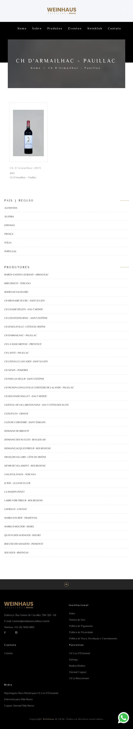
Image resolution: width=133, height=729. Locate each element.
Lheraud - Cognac (15, 509)
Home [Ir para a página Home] (22, 28)
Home (36, 68)
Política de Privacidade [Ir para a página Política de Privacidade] (81, 632)
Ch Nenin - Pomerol (16, 370)
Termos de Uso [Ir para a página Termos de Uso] (77, 619)
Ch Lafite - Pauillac (16, 352)
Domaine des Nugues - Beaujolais (24, 439)
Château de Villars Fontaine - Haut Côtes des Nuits (36, 404)
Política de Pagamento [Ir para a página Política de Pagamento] (81, 626)
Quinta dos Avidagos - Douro (22, 535)
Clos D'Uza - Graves (16, 413)
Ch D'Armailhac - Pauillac (20, 335)
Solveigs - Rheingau (16, 552)
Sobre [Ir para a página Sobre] (37, 28)
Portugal (10, 251)
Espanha (9, 225)
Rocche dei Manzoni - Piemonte (23, 543)
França (8, 233)
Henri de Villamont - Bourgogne (24, 465)
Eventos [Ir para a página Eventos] (75, 28)
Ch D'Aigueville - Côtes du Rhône (24, 326)
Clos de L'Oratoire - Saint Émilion (24, 422)
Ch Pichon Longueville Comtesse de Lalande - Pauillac (39, 387)
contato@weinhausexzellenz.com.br (31, 621)
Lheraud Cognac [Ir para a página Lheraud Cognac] (77, 672)
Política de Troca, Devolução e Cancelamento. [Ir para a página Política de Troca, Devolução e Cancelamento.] (93, 638)
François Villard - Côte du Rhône (25, 457)
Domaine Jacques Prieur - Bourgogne (27, 448)
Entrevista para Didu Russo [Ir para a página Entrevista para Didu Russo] (18, 699)
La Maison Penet (14, 491)
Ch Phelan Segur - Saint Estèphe (24, 378)
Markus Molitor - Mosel (19, 526)
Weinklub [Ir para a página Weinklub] (94, 28)
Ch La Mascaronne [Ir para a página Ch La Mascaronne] (79, 678)
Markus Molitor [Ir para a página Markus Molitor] (77, 665)
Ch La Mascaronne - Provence (22, 344)
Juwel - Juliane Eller (17, 483)
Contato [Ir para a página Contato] (114, 28)
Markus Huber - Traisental (20, 517)
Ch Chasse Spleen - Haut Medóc (23, 309)
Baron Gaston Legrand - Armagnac (26, 274)
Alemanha (10, 207)
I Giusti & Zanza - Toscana (20, 474)
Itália (7, 242)
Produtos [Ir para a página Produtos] (55, 28)
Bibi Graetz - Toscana (17, 283)
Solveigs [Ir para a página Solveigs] (73, 659)
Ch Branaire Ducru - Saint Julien (24, 300)
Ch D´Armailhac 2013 (25, 168)
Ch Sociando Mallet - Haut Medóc (25, 396)
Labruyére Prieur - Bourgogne (23, 500)
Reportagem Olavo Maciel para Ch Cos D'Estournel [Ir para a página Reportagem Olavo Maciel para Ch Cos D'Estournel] (31, 693)
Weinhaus (48, 719)
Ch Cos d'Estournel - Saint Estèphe (25, 318)
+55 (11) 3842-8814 (24, 627)
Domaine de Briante (16, 430)
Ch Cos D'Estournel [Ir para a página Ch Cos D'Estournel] (79, 653)
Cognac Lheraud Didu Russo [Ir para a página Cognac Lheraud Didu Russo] (19, 705)
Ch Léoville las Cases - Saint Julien (26, 361)
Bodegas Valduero (16, 291)
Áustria (9, 216)
